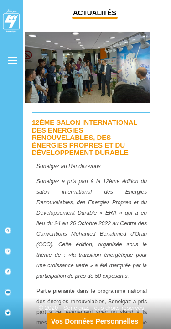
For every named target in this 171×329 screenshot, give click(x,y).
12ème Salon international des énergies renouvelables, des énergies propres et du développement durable (84, 137)
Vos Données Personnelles (94, 321)
